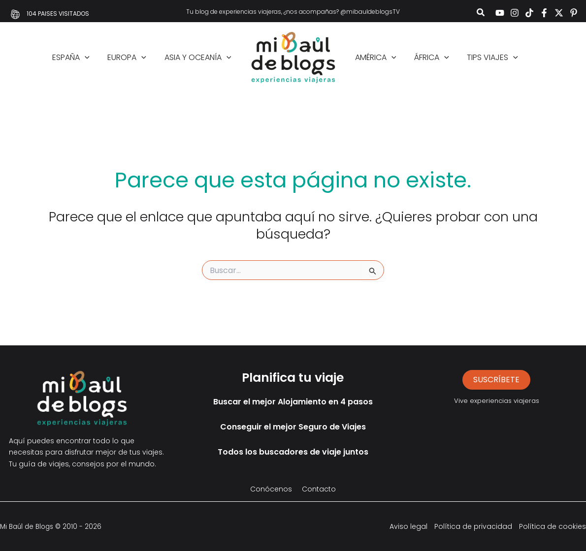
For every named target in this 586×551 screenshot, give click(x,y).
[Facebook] (544, 12)
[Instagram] (514, 12)
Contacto (319, 489)
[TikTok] (529, 12)
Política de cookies (552, 526)
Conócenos (271, 489)
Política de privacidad (473, 526)
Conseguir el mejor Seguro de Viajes (293, 426)
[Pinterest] (573, 12)
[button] (481, 13)
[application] (91, 57)
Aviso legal (408, 526)
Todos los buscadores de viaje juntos (293, 452)
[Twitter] (558, 12)
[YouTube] (499, 12)
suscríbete (496, 379)
